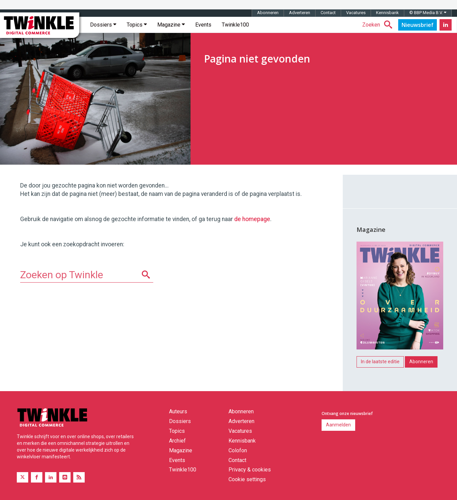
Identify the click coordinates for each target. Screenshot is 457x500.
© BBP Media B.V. (427, 12)
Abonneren (268, 12)
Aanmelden (338, 424)
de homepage (252, 219)
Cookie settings (247, 479)
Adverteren (299, 12)
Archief (177, 441)
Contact (328, 12)
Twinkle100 (235, 25)
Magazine (171, 25)
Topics (137, 25)
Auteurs (178, 411)
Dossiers (103, 25)
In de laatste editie (380, 361)
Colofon (238, 450)
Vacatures (356, 12)
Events (203, 25)
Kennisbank (387, 12)
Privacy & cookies (250, 469)
